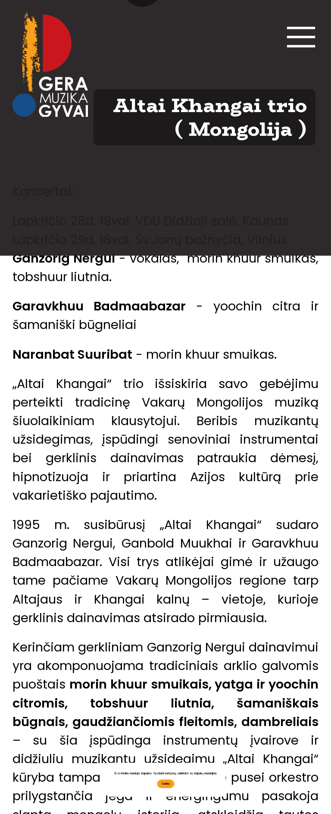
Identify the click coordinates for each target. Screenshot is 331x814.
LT (142, 252)
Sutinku (165, 784)
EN (189, 252)
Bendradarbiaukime (166, 191)
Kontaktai (166, 54)
